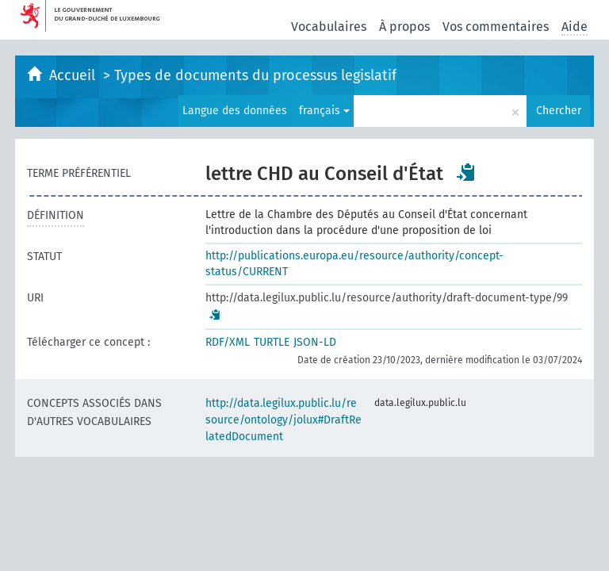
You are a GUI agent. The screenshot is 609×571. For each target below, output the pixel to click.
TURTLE (271, 342)
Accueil (74, 75)
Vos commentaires (495, 26)
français (324, 110)
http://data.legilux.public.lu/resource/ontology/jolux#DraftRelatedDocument (283, 420)
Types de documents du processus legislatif (255, 75)
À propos (404, 26)
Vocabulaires (328, 26)
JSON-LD (314, 342)
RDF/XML (227, 342)
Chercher (558, 110)
